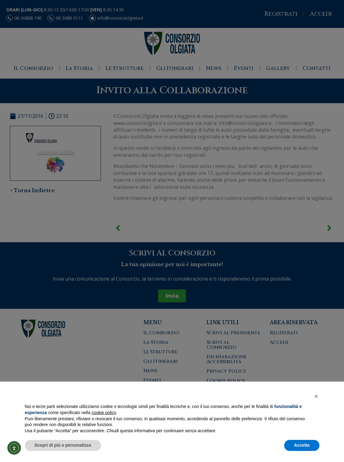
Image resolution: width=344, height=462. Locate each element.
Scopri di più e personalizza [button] (63, 445)
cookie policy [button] (103, 412)
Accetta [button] (302, 445)
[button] (316, 396)
